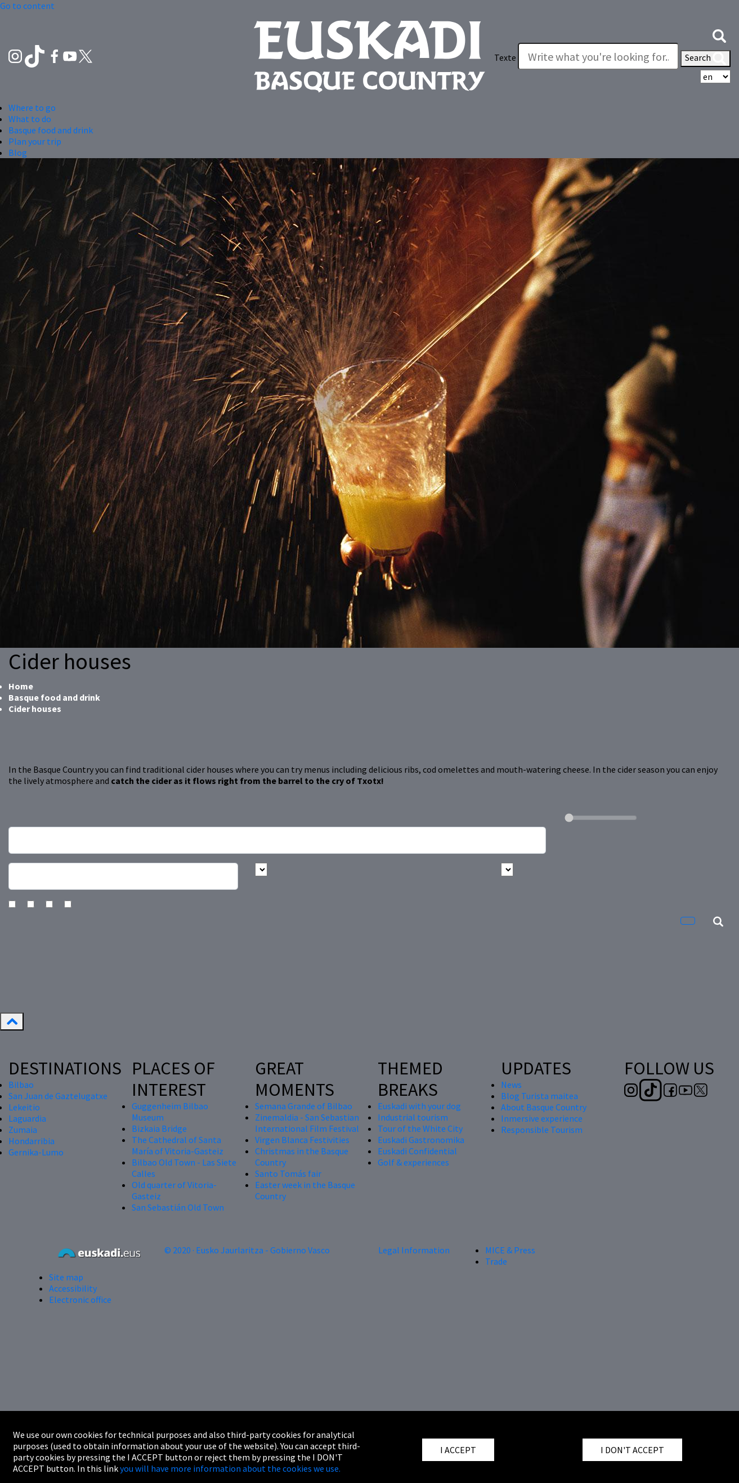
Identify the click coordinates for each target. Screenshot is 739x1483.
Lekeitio (24, 1107)
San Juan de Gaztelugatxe (58, 1095)
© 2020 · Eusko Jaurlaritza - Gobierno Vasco (247, 1250)
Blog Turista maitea (539, 1095)
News (511, 1084)
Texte (505, 57)
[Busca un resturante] (277, 840)
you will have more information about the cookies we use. (230, 1468)
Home (20, 686)
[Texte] (598, 56)
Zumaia (22, 1129)
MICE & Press (510, 1250)
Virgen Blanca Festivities (302, 1139)
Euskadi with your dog (419, 1106)
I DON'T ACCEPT (632, 1449)
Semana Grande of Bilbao (303, 1106)
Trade (496, 1261)
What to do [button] (29, 118)
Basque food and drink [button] (50, 130)
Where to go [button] (32, 107)
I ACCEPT (458, 1449)
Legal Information (414, 1250)
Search (705, 58)
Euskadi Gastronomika (421, 1139)
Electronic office (80, 1299)
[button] (719, 35)
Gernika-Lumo (36, 1152)
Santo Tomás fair (288, 1173)
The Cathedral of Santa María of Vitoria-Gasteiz (177, 1145)
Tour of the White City (420, 1128)
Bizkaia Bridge (159, 1128)
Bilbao (21, 1084)
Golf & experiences (413, 1162)
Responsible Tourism (542, 1129)
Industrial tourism (413, 1117)
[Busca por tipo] (507, 869)
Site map (66, 1277)
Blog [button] (17, 152)
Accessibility (73, 1288)
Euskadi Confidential (417, 1151)
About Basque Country (543, 1107)
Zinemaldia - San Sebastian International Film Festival (307, 1123)
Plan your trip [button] (34, 141)
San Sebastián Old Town (178, 1207)
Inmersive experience (542, 1118)
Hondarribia (31, 1140)
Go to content (27, 5)
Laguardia (27, 1118)
